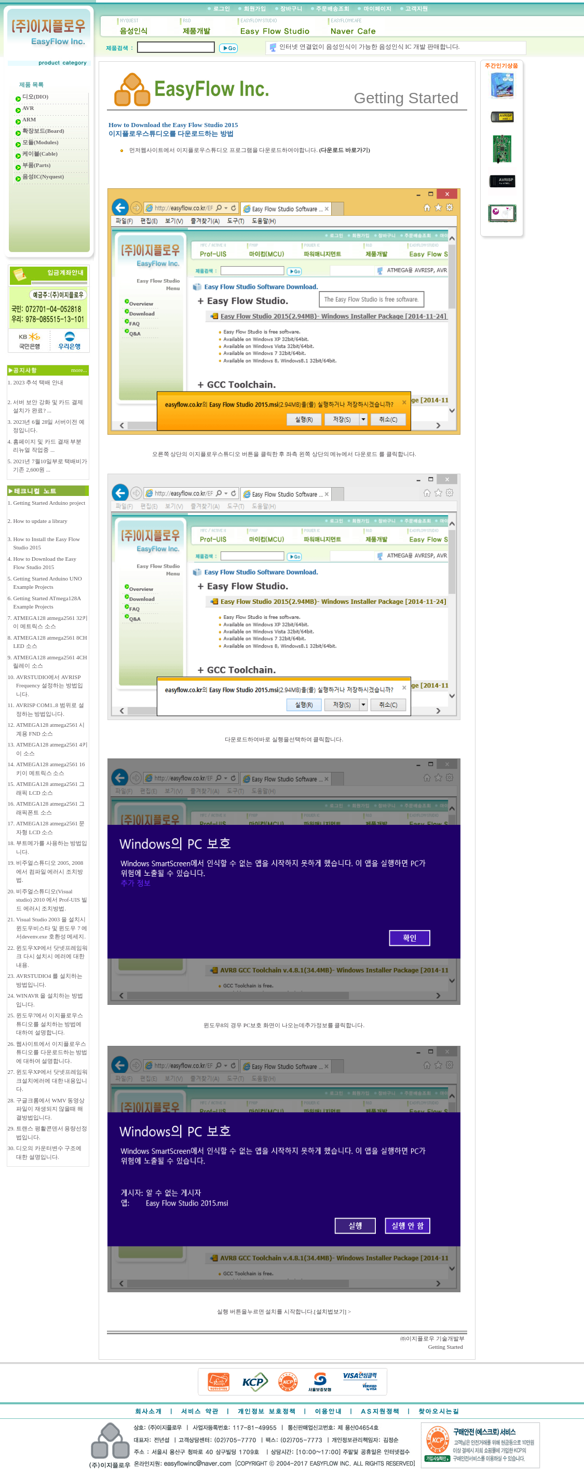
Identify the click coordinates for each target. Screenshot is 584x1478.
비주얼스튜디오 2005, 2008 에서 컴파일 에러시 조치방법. (49, 871)
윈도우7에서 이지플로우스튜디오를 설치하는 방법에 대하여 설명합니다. (49, 1023)
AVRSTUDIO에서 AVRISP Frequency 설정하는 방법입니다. (49, 685)
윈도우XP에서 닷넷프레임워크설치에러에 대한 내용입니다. (52, 1080)
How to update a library (40, 521)
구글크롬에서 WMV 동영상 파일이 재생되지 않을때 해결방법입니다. (50, 1109)
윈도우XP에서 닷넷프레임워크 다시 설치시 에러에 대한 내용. (52, 956)
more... (80, 370)
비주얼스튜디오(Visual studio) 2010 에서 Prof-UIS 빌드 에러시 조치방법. (51, 899)
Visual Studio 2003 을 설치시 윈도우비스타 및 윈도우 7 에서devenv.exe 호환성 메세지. (52, 928)
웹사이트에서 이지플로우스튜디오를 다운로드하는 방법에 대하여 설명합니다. (52, 1052)
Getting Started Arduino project (49, 503)
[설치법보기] (330, 1311)
